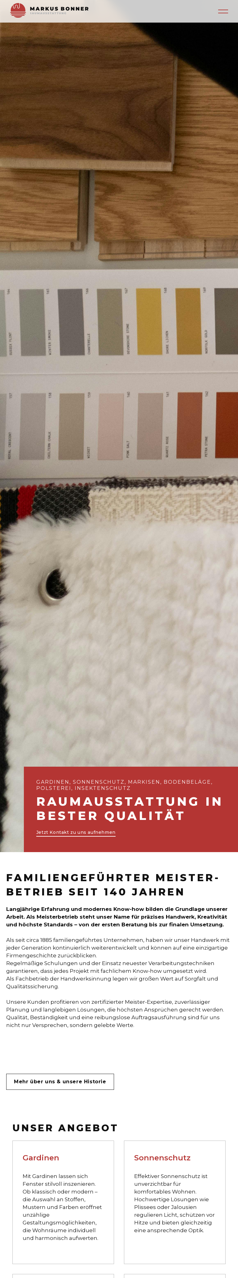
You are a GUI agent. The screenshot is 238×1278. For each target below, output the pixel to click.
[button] (223, 11)
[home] (49, 11)
